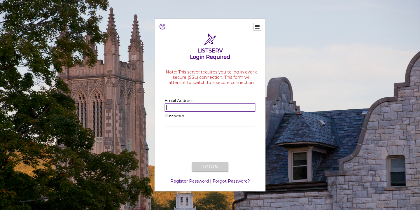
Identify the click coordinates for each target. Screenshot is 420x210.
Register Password (189, 181)
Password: (174, 115)
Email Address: (179, 100)
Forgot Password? (231, 181)
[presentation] (210, 145)
